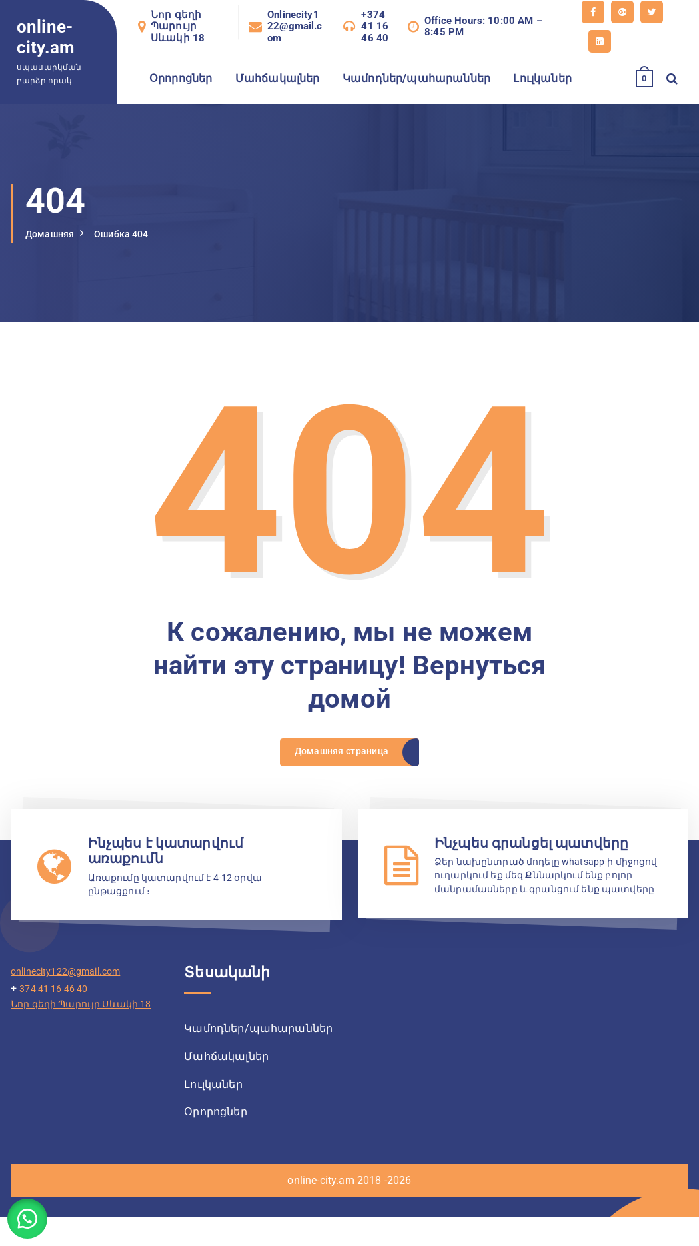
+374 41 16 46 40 (374, 26)
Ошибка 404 (132, 233)
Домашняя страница (340, 756)
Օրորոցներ (180, 78)
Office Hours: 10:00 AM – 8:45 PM (483, 26)
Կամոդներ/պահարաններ (416, 78)
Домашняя (53, 233)
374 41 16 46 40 (58, 1013)
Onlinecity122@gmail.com (295, 26)
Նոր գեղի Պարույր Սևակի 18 (178, 26)
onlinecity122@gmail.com (73, 996)
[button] (33, 1213)
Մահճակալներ (277, 78)
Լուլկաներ (542, 78)
